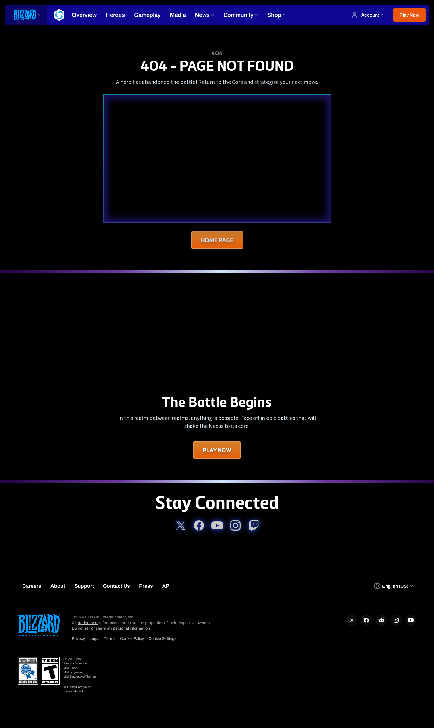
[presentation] (26, 15)
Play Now (217, 450)
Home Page (217, 240)
